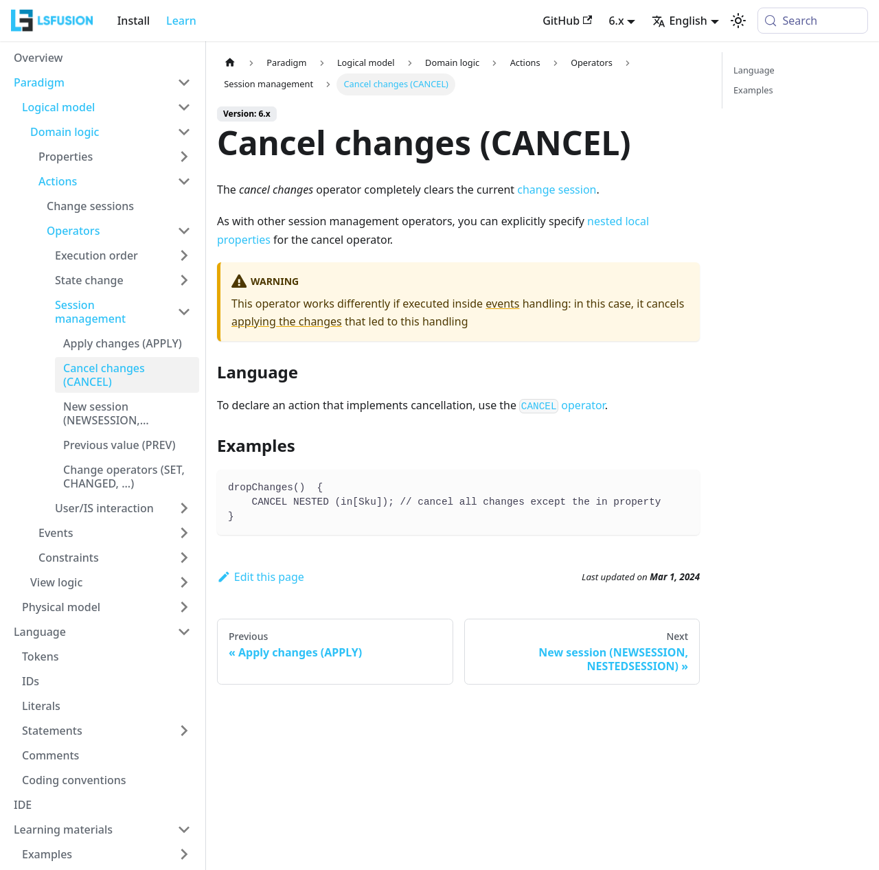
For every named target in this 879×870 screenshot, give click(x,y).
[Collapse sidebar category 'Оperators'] (184, 231)
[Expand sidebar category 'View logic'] (184, 582)
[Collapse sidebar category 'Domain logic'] (184, 132)
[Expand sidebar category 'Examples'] (184, 854)
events (502, 303)
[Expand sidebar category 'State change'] (184, 280)
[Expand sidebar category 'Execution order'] (184, 255)
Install (133, 20)
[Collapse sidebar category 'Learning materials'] (184, 829)
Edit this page (260, 576)
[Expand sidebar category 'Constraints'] (184, 558)
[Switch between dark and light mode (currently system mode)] (738, 21)
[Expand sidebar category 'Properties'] (184, 157)
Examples (753, 90)
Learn (181, 20)
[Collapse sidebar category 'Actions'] (184, 181)
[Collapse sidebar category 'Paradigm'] (184, 82)
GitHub (567, 20)
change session (556, 189)
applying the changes (286, 321)
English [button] (679, 20)
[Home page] (230, 62)
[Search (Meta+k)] (812, 21)
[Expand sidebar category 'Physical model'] (184, 607)
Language (754, 70)
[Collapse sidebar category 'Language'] (184, 632)
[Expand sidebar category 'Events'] (184, 533)
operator (562, 405)
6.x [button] (616, 20)
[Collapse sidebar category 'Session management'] (184, 312)
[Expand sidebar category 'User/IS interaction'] (184, 508)
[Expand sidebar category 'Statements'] (184, 731)
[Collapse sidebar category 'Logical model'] (184, 107)
